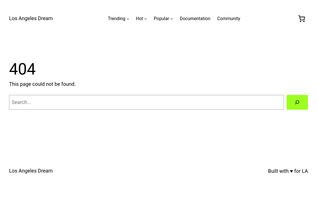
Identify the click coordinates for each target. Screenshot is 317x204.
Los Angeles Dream (31, 18)
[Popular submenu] (171, 18)
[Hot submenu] (145, 18)
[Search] (297, 102)
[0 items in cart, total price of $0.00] (301, 18)
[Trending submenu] (128, 18)
